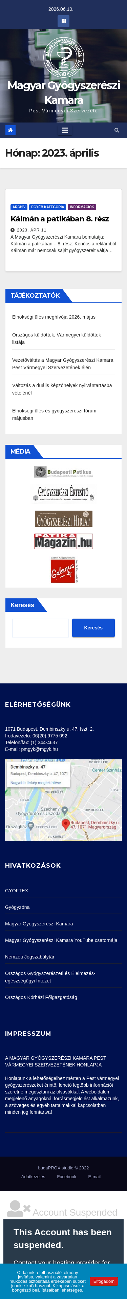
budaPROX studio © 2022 (63, 1167)
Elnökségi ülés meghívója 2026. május (54, 317)
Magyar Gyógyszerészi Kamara (39, 923)
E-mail (94, 1176)
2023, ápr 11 (31, 230)
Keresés (22, 605)
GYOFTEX (16, 890)
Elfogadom (103, 1281)
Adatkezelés (33, 1176)
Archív (19, 207)
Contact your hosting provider (57, 1263)
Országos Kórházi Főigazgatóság (41, 997)
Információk (82, 207)
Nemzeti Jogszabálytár (30, 956)
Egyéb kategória (47, 207)
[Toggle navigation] (65, 130)
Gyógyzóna (17, 907)
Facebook (66, 1176)
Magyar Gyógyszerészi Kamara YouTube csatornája (61, 940)
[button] (116, 130)
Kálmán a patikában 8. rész (59, 218)
